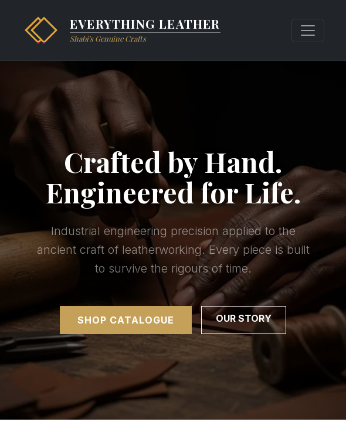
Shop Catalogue (125, 320)
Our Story (244, 318)
